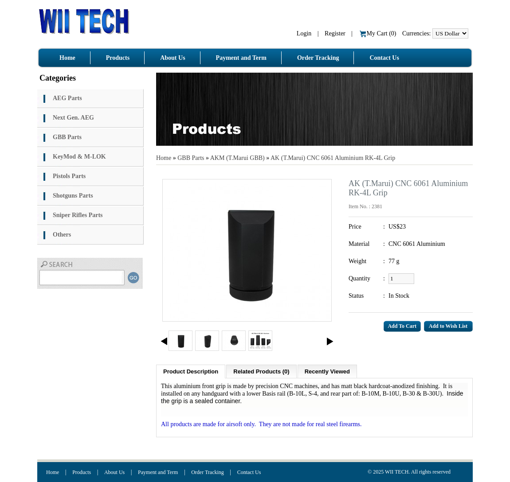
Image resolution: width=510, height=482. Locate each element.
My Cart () (378, 33)
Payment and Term (158, 472)
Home (163, 158)
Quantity (359, 278)
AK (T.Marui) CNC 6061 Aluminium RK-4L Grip (333, 158)
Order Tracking (207, 472)
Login (304, 33)
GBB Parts (190, 158)
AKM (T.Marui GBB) (238, 158)
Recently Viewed (327, 371)
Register (335, 33)
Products (81, 472)
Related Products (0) (261, 371)
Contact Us (249, 472)
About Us (114, 472)
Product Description (190, 371)
